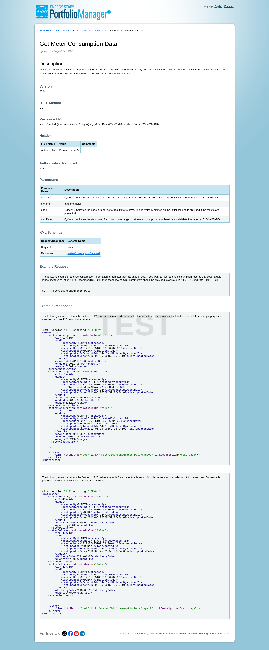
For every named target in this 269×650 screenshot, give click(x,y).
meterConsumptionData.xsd (84, 253)
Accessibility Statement (163, 633)
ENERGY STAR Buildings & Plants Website (204, 633)
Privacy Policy (140, 633)
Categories (81, 30)
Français (228, 6)
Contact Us (123, 633)
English (218, 6)
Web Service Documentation (56, 30)
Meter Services (98, 30)
